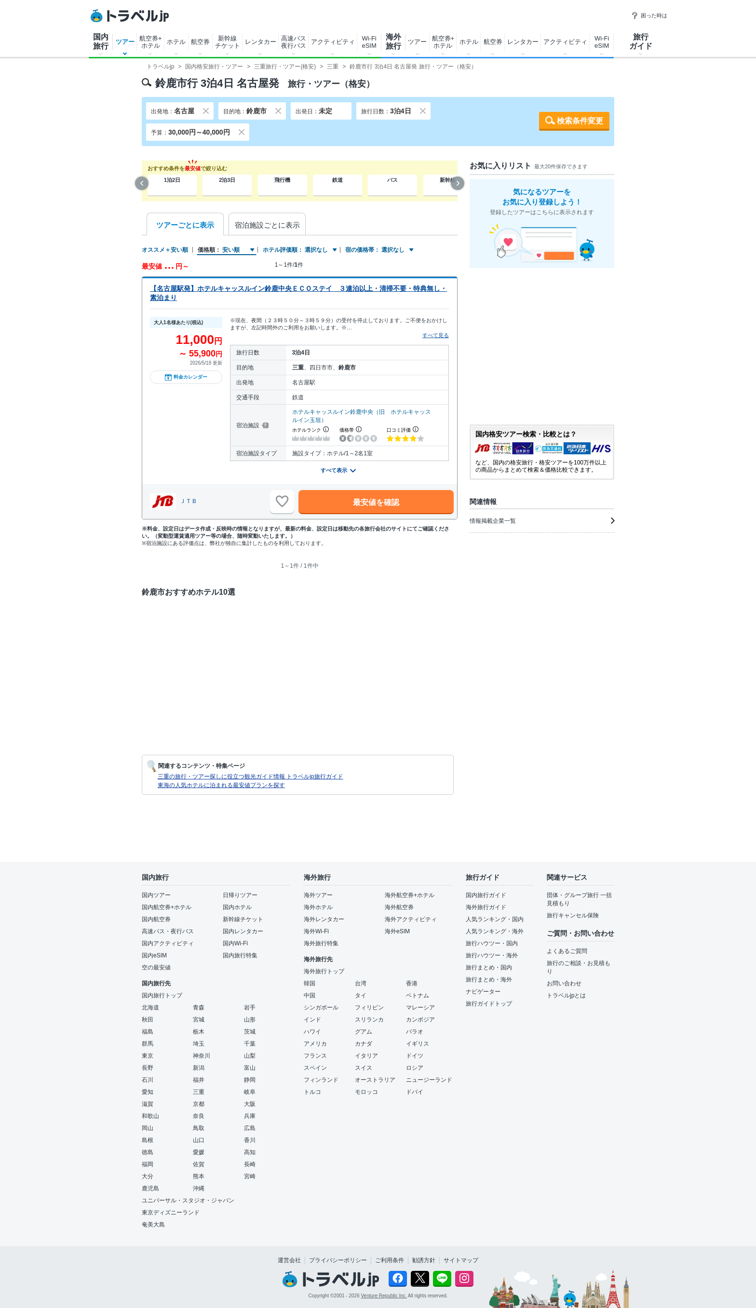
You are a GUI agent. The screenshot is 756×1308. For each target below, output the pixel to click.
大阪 (250, 1104)
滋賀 (147, 1104)
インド (312, 1019)
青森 (198, 1007)
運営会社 (289, 1260)
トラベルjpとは (566, 995)
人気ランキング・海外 (495, 931)
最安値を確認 (376, 502)
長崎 (250, 1164)
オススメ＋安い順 (165, 249)
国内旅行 (100, 41)
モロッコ (366, 1092)
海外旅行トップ (324, 971)
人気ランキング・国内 (495, 919)
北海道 (150, 1007)
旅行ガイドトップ (489, 1003)
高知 (250, 1152)
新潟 (198, 1067)
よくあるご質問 (567, 951)
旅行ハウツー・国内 (492, 943)
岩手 (250, 1007)
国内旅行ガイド (486, 895)
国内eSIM (154, 955)
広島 (250, 1128)
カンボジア (420, 1019)
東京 (147, 1055)
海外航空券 (399, 907)
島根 (147, 1140)
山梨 (250, 1055)
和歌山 (150, 1116)
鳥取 (198, 1128)
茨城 (250, 1031)
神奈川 (201, 1055)
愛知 (147, 1092)
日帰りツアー (240, 895)
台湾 (360, 983)
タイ (360, 995)
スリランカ (369, 1019)
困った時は (649, 15)
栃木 (198, 1031)
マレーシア (420, 1007)
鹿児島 (150, 1188)
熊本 (198, 1176)
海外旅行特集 (321, 943)
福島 (147, 1031)
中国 (309, 995)
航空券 (200, 41)
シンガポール (321, 1007)
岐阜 (250, 1092)
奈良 (198, 1116)
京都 (198, 1104)
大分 (147, 1176)
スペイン (315, 1067)
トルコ (312, 1092)
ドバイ (414, 1092)
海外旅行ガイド (486, 907)
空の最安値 (156, 967)
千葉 (250, 1043)
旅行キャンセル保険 (573, 915)
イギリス (417, 1043)
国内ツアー (156, 895)
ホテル (176, 41)
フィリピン (369, 1007)
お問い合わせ (564, 983)
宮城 (198, 1019)
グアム (363, 1031)
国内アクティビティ (168, 943)
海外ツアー (318, 895)
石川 (147, 1079)
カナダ (363, 1043)
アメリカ (315, 1043)
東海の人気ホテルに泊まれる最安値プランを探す (221, 785)
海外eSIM (397, 931)
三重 (198, 1092)
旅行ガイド (640, 41)
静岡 (250, 1079)
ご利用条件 (389, 1260)
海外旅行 (393, 41)
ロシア (414, 1067)
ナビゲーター (483, 991)
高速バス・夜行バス (168, 931)
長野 (147, 1067)
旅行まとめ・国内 (489, 967)
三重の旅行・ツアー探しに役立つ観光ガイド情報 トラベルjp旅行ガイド (250, 776)
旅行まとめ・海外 (489, 979)
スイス (363, 1067)
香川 (250, 1140)
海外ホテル (318, 907)
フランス (315, 1055)
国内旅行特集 (240, 955)
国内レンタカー (243, 931)
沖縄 (198, 1188)
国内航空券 (156, 919)
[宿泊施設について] (264, 425)
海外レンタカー (324, 919)
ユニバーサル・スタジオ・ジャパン (188, 1200)
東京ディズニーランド (171, 1212)
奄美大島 (153, 1224)
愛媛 (198, 1152)
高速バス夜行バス (293, 42)
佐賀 (198, 1164)
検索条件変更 (580, 121)
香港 (412, 983)
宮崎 (250, 1176)
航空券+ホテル (150, 42)
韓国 (309, 983)
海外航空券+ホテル (409, 895)
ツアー (125, 41)
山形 (250, 1019)
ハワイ (312, 1031)
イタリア (366, 1055)
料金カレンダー (186, 377)
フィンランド (321, 1079)
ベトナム (417, 995)
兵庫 (250, 1116)
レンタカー (260, 41)
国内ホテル (237, 907)
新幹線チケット (227, 42)
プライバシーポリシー (338, 1260)
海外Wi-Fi (316, 931)
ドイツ (414, 1055)
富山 (250, 1067)
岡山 (147, 1128)
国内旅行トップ (162, 995)
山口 (198, 1140)
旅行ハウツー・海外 (492, 955)
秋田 (147, 1019)
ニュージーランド (429, 1079)
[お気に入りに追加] (282, 501)
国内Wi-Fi (235, 943)
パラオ (414, 1031)
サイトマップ (461, 1260)
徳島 (147, 1152)
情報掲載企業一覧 (542, 521)
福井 (198, 1079)
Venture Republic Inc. (384, 1295)
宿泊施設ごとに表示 (267, 225)
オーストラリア (375, 1079)
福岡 (147, 1164)
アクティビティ (333, 41)
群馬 (147, 1043)
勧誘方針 (423, 1260)
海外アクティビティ (411, 919)
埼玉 (198, 1043)
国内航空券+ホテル (166, 907)
